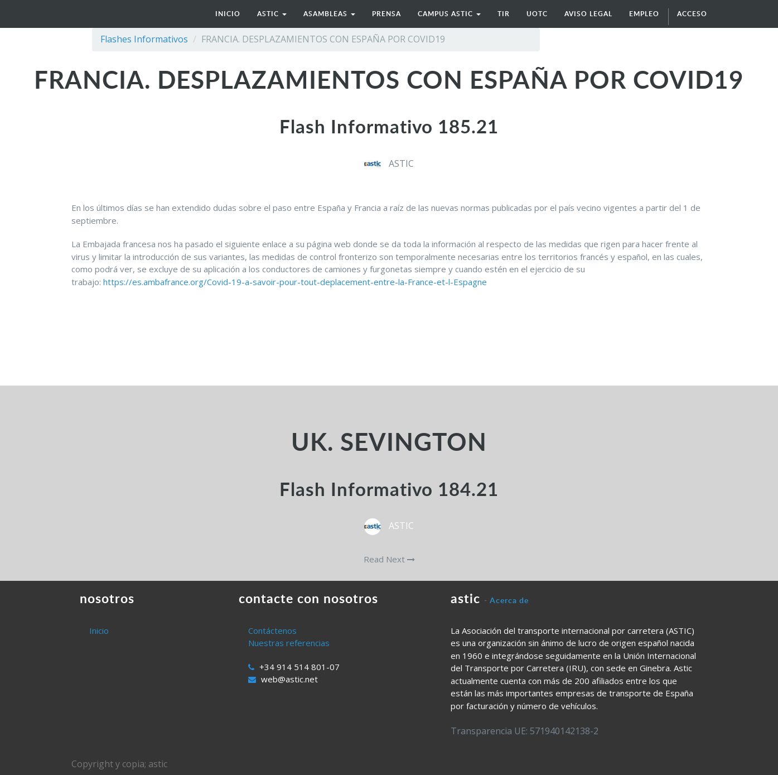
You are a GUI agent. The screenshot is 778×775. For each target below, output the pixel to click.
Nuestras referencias (289, 642)
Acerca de (509, 600)
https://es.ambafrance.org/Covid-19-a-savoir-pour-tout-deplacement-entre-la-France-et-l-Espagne (295, 281)
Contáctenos (272, 630)
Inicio (99, 630)
